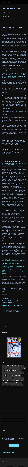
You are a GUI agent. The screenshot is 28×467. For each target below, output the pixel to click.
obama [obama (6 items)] (4, 380)
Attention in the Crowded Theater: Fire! (10, 305)
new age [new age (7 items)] (14, 377)
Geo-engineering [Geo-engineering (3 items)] (8, 370)
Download (20, 166)
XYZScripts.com (21, 466)
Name (3, 417)
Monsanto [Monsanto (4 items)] (10, 377)
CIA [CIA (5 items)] (3, 368)
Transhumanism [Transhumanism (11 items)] (19, 382)
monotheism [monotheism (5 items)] (5, 377)
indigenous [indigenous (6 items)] (9, 375)
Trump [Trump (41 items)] (4, 385)
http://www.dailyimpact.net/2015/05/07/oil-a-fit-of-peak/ (14, 163)
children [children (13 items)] (18, 365)
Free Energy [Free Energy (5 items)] (23, 368)
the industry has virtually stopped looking (14, 205)
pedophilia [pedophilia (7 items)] (8, 380)
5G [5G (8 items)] (3, 365)
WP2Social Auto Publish (9, 466)
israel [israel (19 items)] (16, 375)
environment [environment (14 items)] (11, 368)
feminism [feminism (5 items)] (18, 368)
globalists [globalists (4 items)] (14, 370)
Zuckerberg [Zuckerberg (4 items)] (20, 385)
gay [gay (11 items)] (3, 370)
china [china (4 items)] (23, 365)
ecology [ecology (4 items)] (6, 368)
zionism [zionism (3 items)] (11, 385)
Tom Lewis (5, 164)
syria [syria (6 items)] (3, 382)
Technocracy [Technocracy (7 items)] (7, 382)
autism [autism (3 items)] (8, 365)
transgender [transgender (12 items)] (13, 382)
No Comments (13, 13)
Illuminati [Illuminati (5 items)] (4, 375)
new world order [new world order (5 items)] (20, 377)
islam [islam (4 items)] (13, 375)
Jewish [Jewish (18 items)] (19, 375)
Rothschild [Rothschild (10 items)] (13, 380)
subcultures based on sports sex (15, 76)
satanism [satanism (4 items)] (17, 380)
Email (3, 424)
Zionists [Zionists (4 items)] (15, 385)
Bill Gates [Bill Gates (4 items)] (12, 365)
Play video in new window (11, 166)
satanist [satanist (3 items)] (22, 380)
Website (3, 430)
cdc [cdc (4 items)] (15, 365)
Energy (16, 164)
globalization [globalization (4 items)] (19, 370)
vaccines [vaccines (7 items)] (7, 385)
